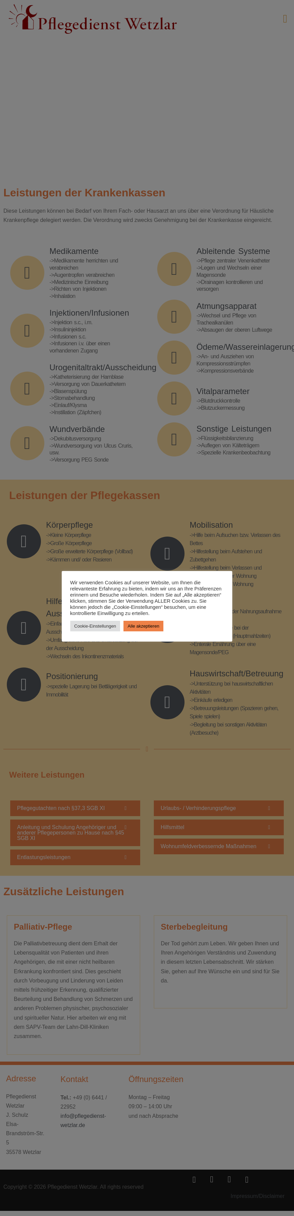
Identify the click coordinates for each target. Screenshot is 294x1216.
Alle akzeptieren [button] (144, 626)
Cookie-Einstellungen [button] (95, 626)
